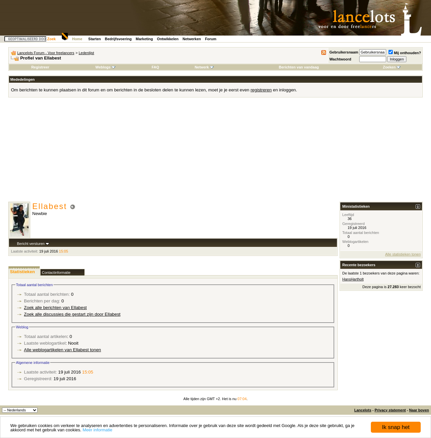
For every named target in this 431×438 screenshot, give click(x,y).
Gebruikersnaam (343, 52)
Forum (210, 39)
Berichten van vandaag (299, 67)
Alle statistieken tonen (403, 254)
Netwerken (191, 39)
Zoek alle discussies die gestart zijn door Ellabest (72, 314)
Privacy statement (390, 410)
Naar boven (419, 410)
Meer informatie (97, 429)
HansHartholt (353, 279)
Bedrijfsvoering (118, 39)
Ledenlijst (86, 53)
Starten (94, 39)
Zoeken (391, 67)
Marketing (144, 39)
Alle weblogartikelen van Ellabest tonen (62, 349)
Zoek (51, 39)
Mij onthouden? (404, 53)
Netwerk (204, 67)
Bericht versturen (31, 244)
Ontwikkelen (167, 39)
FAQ (155, 67)
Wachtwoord (340, 59)
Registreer (40, 67)
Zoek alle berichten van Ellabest (55, 307)
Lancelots (362, 410)
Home (77, 39)
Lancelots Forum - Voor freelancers (45, 53)
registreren (261, 89)
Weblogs (105, 67)
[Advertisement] (215, 151)
